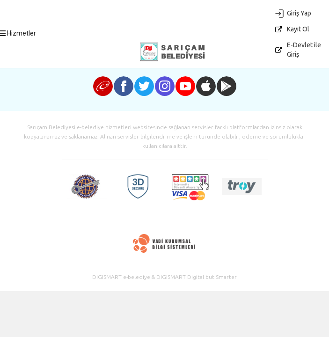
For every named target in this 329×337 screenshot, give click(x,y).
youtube (185, 86)
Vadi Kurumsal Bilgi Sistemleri (164, 243)
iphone (206, 86)
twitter (144, 86)
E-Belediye (172, 52)
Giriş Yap (299, 13)
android (226, 86)
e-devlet (103, 86)
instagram (165, 86)
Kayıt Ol (298, 29)
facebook (123, 86)
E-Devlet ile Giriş (304, 49)
